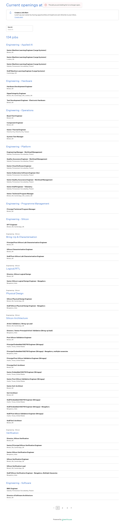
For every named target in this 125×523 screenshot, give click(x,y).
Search (10, 27)
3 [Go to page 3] (67, 508)
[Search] (19, 29)
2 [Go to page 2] (62, 508)
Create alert (19, 17)
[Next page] (71, 508)
